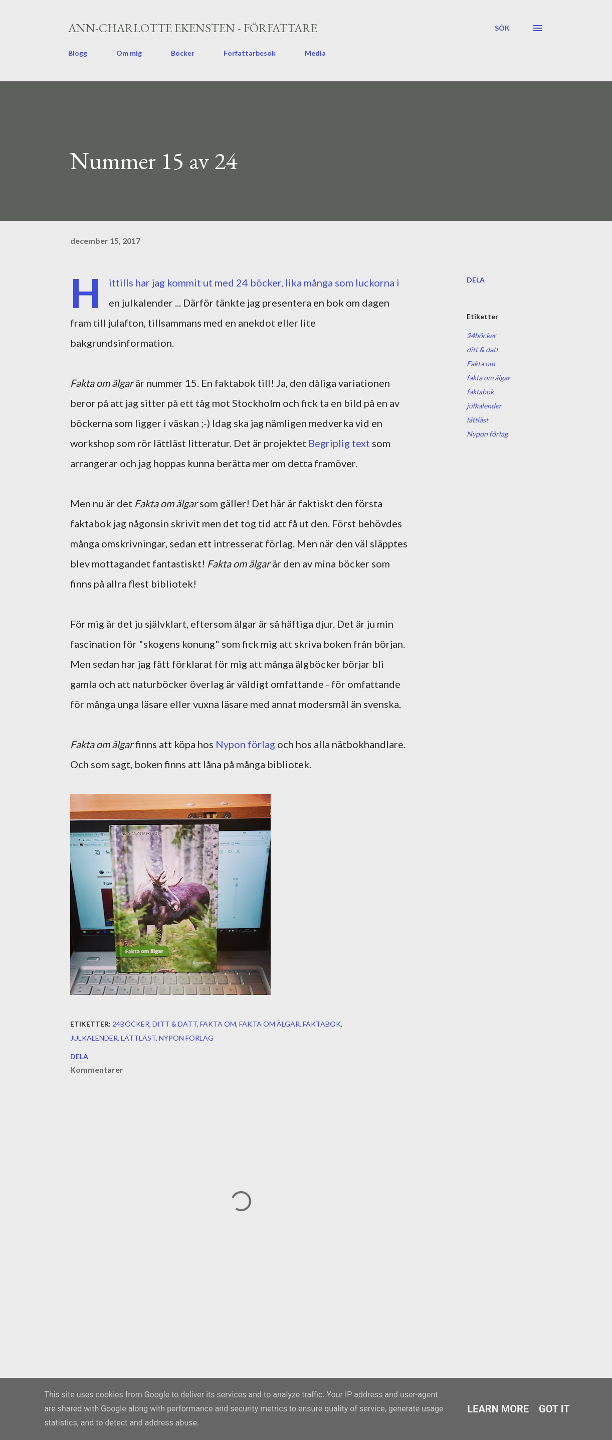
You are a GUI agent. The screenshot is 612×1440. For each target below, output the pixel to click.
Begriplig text (339, 443)
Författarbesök (250, 53)
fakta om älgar (488, 377)
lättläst (477, 419)
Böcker (182, 53)
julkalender (484, 405)
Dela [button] (476, 279)
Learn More (498, 1409)
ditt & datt (482, 349)
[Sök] (502, 28)
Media (315, 53)
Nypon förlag (245, 744)
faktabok (480, 391)
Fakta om (481, 363)
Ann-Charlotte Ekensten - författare (192, 28)
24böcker (481, 335)
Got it (554, 1409)
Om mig (129, 53)
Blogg (77, 53)
